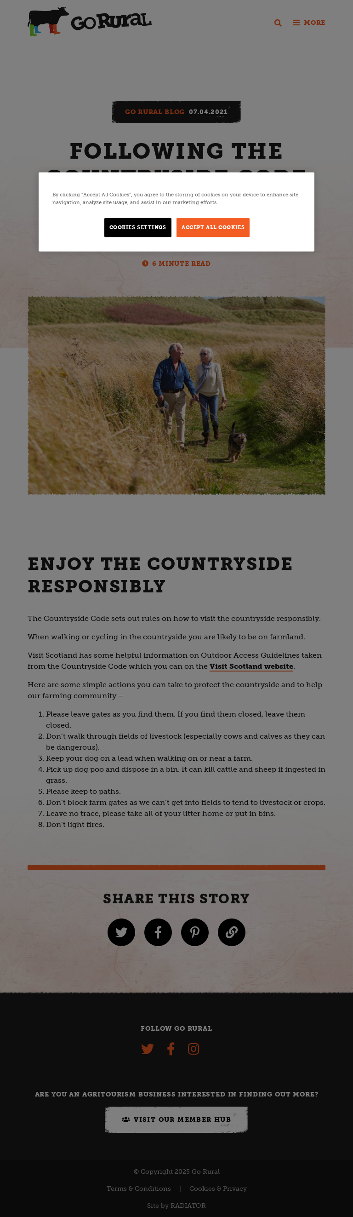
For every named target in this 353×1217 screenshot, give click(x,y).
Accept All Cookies (213, 227)
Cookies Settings (137, 227)
